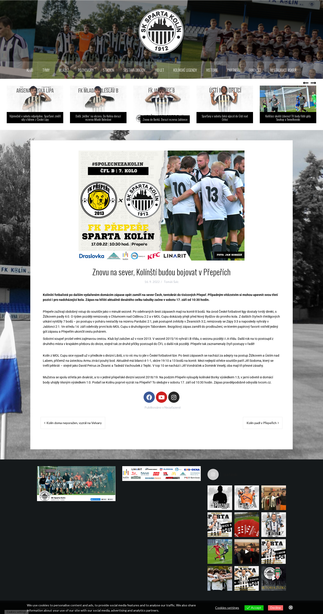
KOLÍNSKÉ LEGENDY (185, 70)
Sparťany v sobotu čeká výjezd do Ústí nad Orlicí (225, 118)
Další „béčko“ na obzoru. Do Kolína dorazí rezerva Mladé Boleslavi (98, 118)
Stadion (108, 70)
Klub (30, 70)
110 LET (159, 70)
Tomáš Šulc (171, 282)
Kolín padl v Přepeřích (262, 423)
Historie (212, 70)
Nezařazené (172, 407)
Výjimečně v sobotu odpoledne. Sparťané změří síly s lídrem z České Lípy (35, 118)
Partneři (233, 70)
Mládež (64, 70)
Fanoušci (255, 70)
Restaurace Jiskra (283, 70)
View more (167, 610)
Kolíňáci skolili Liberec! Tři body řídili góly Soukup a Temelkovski (288, 118)
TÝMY (46, 70)
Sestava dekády (134, 70)
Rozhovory (86, 70)
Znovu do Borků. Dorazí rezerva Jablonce (165, 119)
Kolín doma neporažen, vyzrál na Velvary (74, 423)
